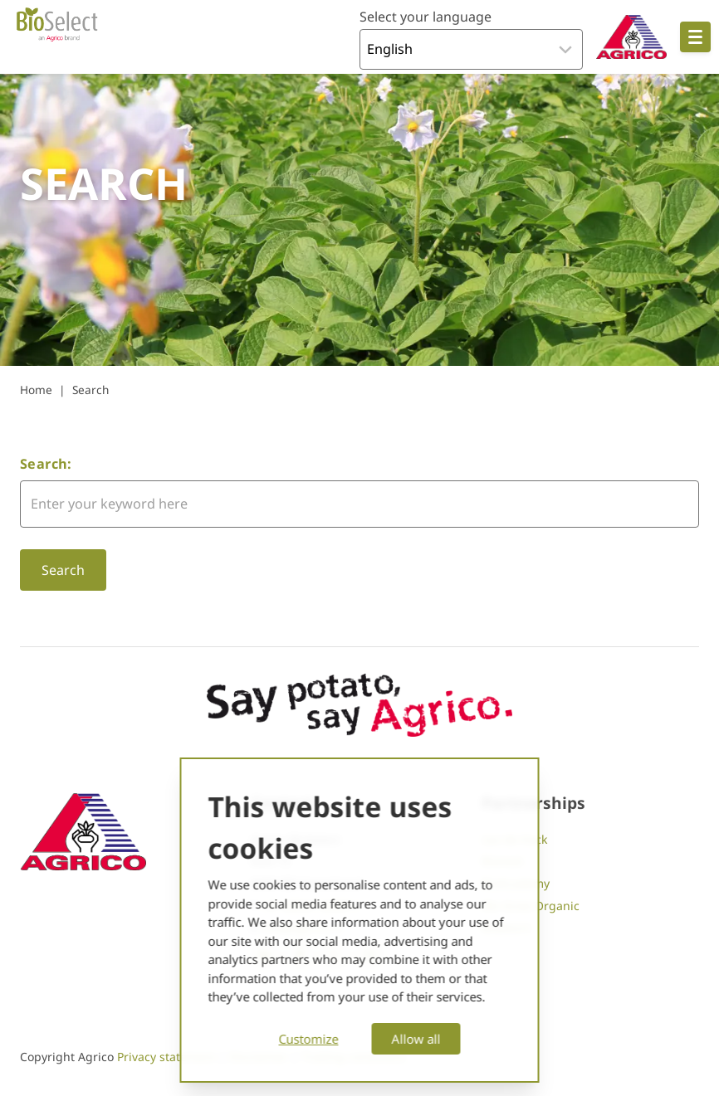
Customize (309, 1038)
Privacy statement (168, 1056)
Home (36, 389)
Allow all (416, 1038)
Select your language (426, 16)
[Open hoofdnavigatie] (695, 37)
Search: (46, 464)
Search (90, 389)
